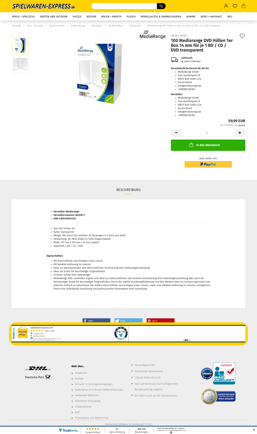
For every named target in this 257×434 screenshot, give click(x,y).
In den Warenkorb (204, 145)
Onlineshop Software (116, 424)
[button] (96, 321)
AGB (77, 412)
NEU (229, 16)
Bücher (91, 16)
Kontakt (79, 378)
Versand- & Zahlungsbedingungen (93, 384)
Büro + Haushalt (211, 16)
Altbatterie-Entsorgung (87, 401)
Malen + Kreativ (111, 16)
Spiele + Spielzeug (23, 16)
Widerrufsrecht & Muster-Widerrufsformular (99, 389)
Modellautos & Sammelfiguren (161, 16)
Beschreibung (128, 190)
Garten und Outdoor (53, 16)
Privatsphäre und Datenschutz (91, 417)
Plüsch (131, 16)
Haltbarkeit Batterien (86, 395)
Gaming (190, 16)
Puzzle (77, 16)
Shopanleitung (83, 406)
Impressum (81, 372)
